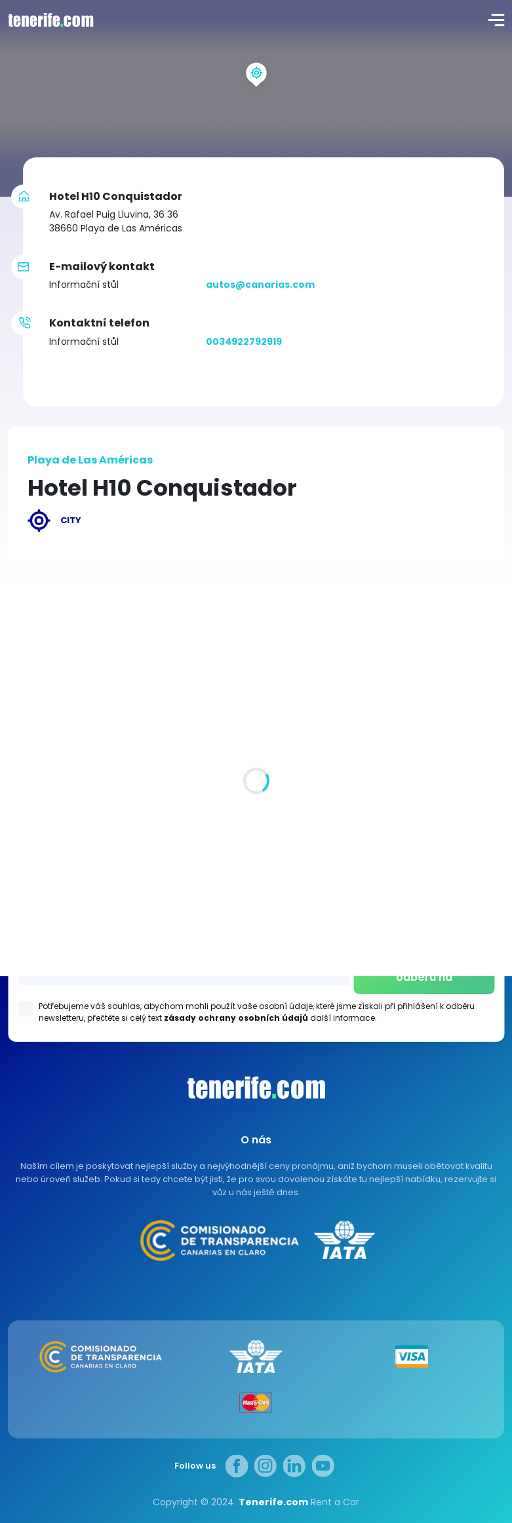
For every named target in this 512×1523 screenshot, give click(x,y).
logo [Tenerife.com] (49, 19)
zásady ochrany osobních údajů (236, 1017)
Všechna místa (44, 767)
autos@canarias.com (260, 284)
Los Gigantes (256, 919)
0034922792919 (244, 341)
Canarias (256, 1087)
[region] (256, 98)
